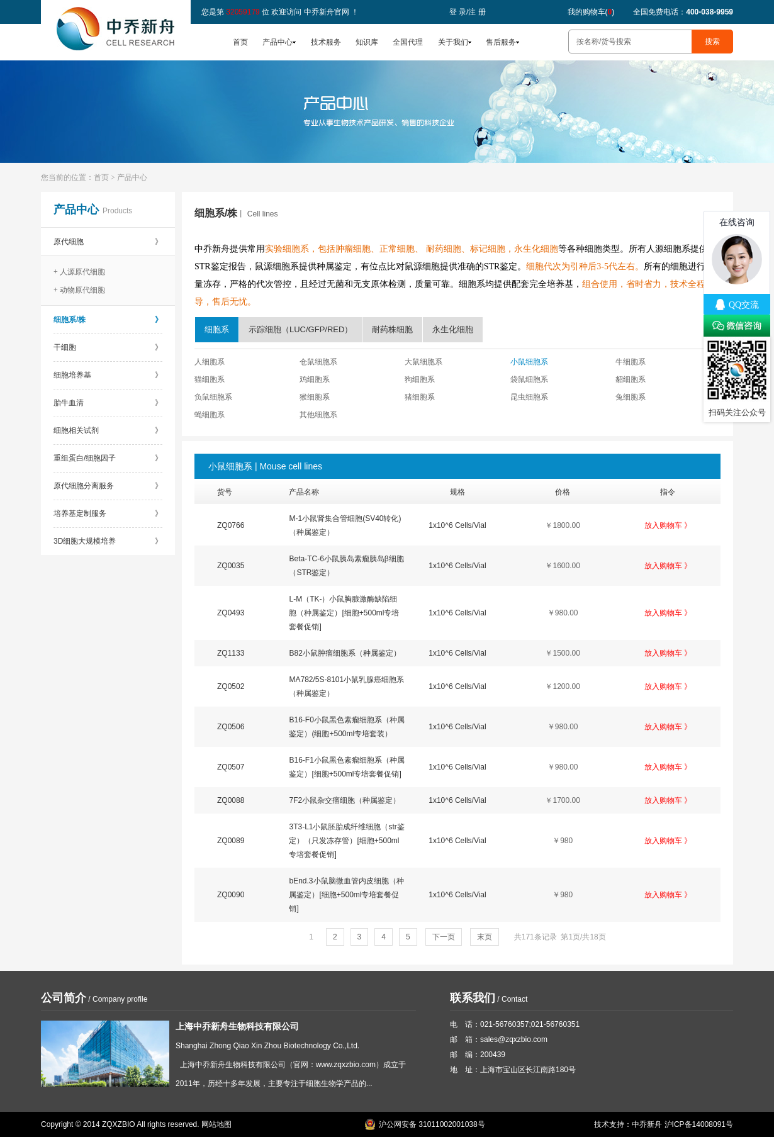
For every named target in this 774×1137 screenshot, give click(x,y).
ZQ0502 (230, 686)
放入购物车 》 (668, 525)
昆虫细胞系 (529, 397)
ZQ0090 (230, 894)
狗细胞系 (420, 379)
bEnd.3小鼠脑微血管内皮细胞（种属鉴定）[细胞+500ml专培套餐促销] (346, 895)
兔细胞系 (630, 397)
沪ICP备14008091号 (699, 1124)
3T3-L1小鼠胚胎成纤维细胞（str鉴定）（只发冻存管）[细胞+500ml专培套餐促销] (346, 840)
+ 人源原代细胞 (79, 271)
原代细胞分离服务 (107, 486)
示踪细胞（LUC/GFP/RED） (300, 329)
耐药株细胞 (392, 329)
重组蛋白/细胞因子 (107, 458)
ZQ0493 (230, 612)
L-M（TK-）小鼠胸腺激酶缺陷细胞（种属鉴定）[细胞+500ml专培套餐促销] (344, 613)
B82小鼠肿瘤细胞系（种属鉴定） (344, 653)
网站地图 (216, 1124)
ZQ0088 (230, 800)
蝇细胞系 (209, 414)
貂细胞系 (630, 379)
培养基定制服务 (107, 513)
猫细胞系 (209, 379)
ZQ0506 (230, 726)
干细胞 (107, 347)
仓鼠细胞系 (318, 361)
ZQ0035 (230, 565)
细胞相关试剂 (107, 430)
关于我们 (453, 42)
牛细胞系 (630, 361)
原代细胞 (107, 241)
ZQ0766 (230, 525)
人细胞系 (209, 361)
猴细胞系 (315, 397)
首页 (240, 42)
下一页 (443, 937)
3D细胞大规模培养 (107, 541)
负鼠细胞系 (213, 397)
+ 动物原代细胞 (79, 290)
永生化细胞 (452, 329)
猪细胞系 (420, 397)
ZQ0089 (230, 840)
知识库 (367, 42)
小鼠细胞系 (529, 361)
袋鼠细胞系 (529, 379)
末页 (484, 937)
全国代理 (408, 42)
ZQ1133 (230, 653)
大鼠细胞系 (423, 361)
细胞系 (217, 329)
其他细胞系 (318, 414)
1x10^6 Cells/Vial (457, 525)
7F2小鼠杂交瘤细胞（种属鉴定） (344, 800)
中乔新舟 (647, 1124)
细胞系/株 (107, 319)
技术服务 (326, 42)
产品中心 (277, 42)
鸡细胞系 (315, 379)
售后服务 (501, 42)
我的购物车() (591, 12)
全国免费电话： (683, 12)
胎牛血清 (107, 403)
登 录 (457, 12)
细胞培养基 (107, 375)
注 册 (476, 12)
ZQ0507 (230, 767)
